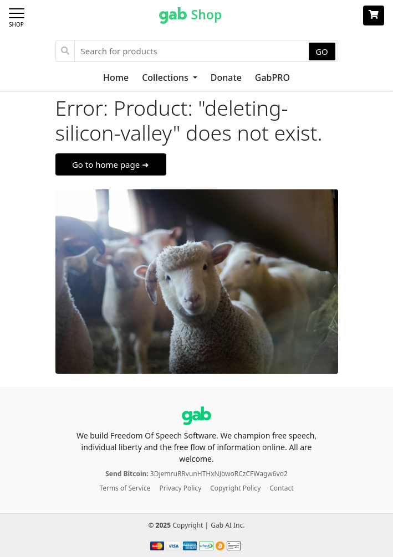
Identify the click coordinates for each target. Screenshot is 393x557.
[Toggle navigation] (20, 15)
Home (116, 77)
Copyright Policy (235, 488)
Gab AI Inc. (227, 525)
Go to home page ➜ (110, 164)
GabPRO (272, 77)
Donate (226, 77)
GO (321, 51)
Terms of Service (124, 488)
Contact (281, 488)
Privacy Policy (181, 488)
